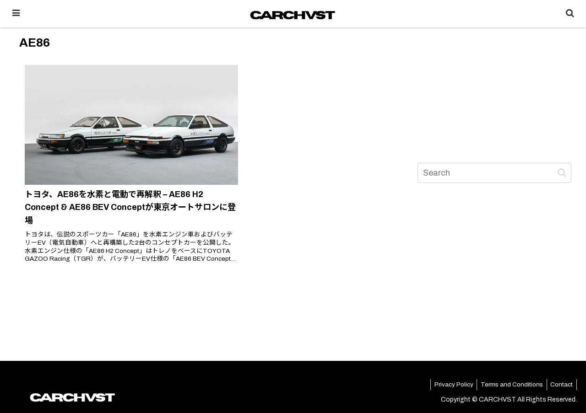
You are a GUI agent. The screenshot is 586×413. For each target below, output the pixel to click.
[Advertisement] (494, 84)
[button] (562, 172)
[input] (494, 173)
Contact (559, 384)
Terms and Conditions (504, 384)
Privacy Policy (441, 384)
